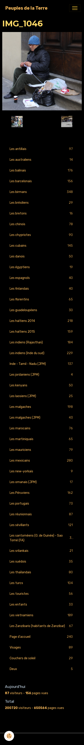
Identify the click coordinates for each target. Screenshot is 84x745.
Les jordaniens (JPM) (42, 374)
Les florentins (42, 299)
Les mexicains (42, 460)
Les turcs (42, 583)
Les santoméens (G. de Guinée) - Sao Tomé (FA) (42, 538)
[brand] (26, 8)
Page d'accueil (42, 636)
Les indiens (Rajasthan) (42, 342)
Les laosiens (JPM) (42, 396)
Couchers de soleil (42, 658)
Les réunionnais (42, 514)
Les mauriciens (42, 449)
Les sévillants (42, 525)
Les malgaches (42, 406)
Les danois (42, 256)
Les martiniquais (42, 439)
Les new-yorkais (42, 471)
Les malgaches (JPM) (42, 417)
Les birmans (42, 192)
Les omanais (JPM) (42, 482)
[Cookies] (9, 736)
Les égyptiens (42, 267)
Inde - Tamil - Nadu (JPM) (42, 363)
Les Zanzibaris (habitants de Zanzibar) (42, 626)
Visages (42, 647)
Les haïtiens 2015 (42, 331)
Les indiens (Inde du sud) (42, 353)
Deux (42, 669)
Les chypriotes (42, 235)
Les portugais (42, 503)
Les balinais (42, 170)
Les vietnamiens (42, 615)
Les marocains (42, 428)
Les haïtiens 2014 (42, 320)
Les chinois (42, 224)
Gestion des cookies (42, 739)
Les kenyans (42, 385)
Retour (42, 121)
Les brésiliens (42, 202)
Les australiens (42, 159)
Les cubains (42, 245)
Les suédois (42, 561)
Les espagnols (42, 277)
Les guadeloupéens (42, 310)
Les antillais (42, 149)
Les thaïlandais (42, 572)
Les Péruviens (42, 492)
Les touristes (42, 593)
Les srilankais (42, 550)
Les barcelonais (42, 181)
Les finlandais (42, 288)
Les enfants (42, 604)
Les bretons (42, 213)
